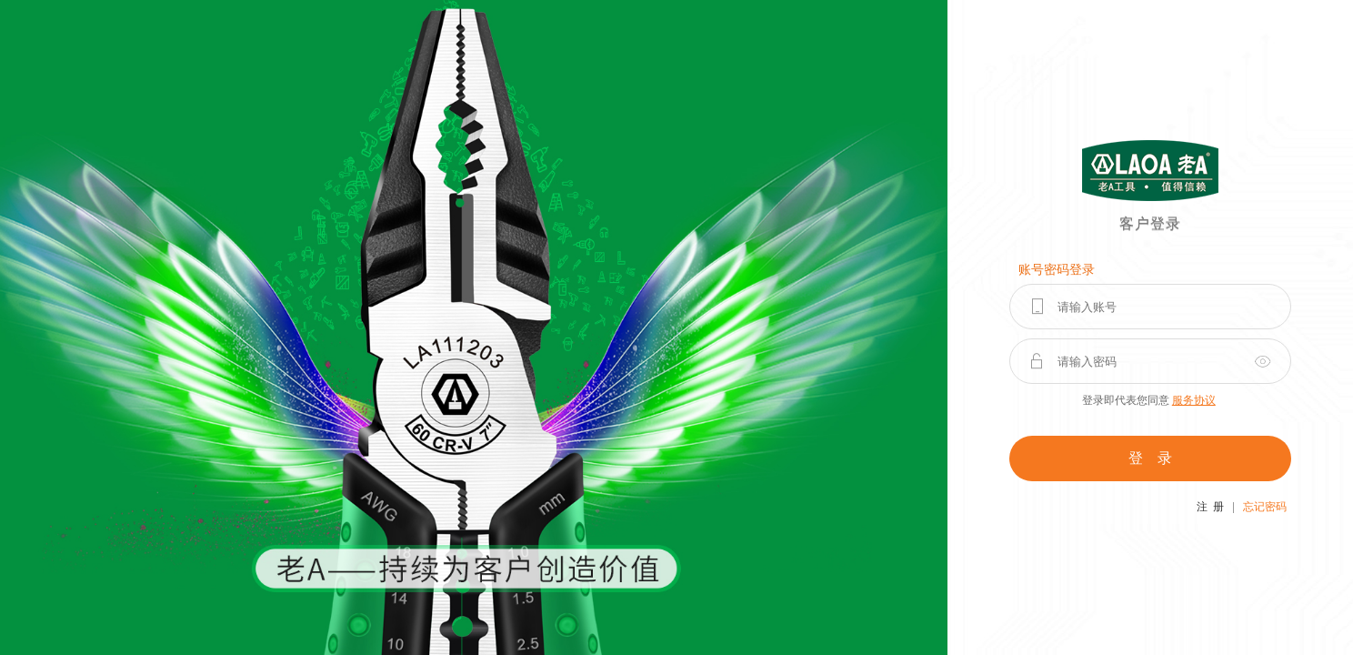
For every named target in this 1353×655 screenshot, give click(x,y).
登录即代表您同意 (1149, 400)
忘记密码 (1265, 506)
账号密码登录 (1056, 270)
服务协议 (1194, 400)
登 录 (1150, 458)
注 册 (1210, 506)
